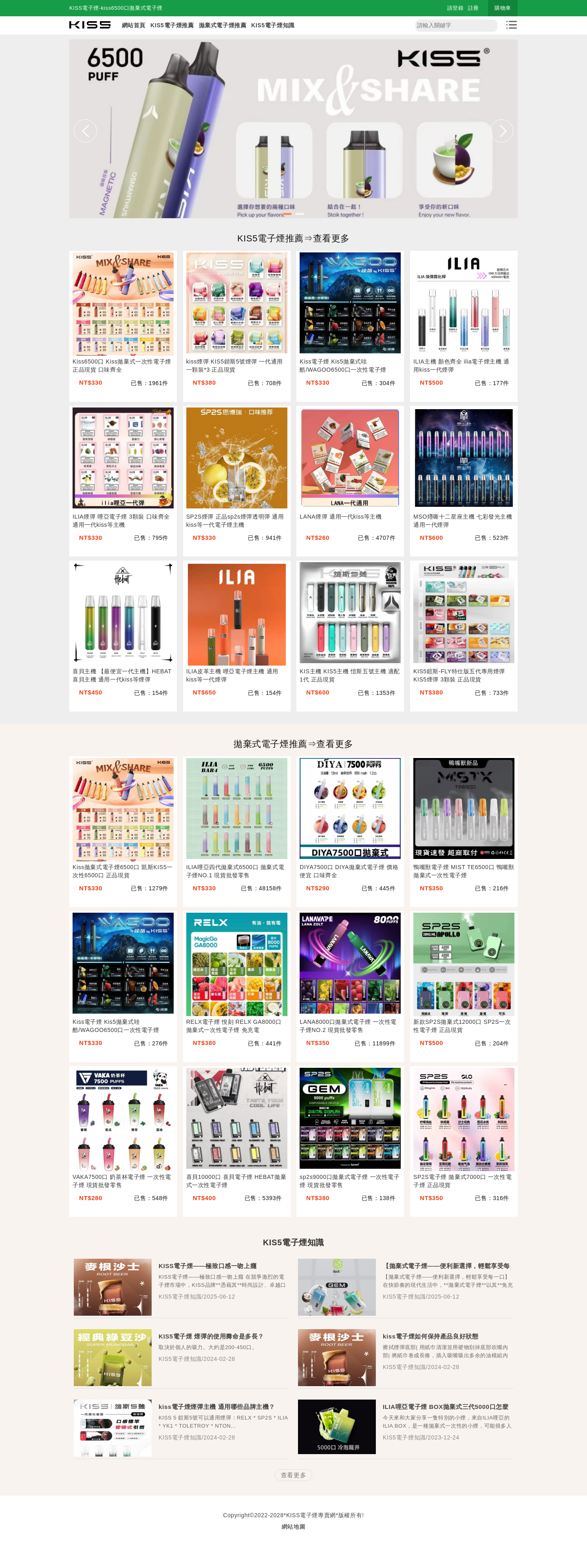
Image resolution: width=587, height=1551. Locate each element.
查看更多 (293, 1475)
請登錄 (455, 8)
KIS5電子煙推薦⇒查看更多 (293, 238)
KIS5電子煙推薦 (172, 25)
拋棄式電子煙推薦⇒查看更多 (293, 744)
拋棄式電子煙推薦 (223, 25)
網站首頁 (134, 25)
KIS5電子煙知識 (273, 25)
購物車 (502, 8)
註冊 (473, 8)
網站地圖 (293, 1526)
